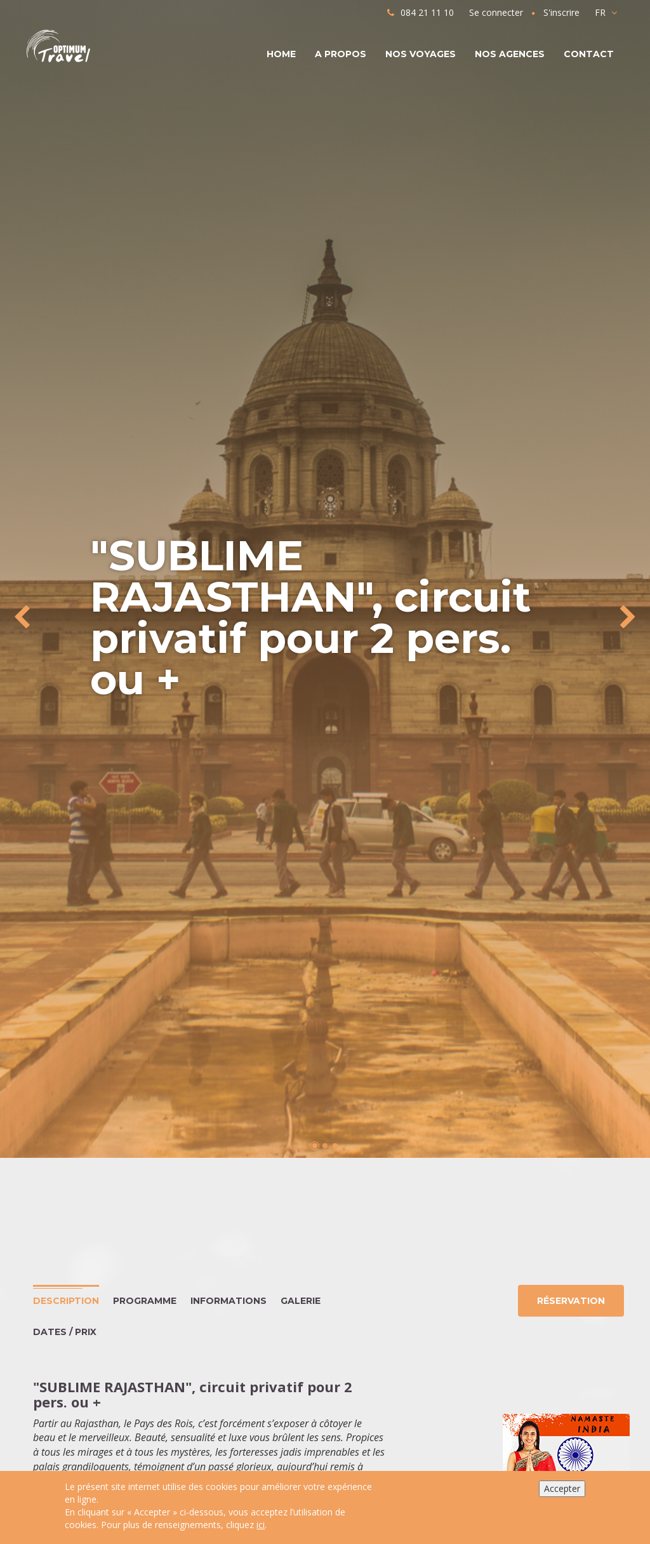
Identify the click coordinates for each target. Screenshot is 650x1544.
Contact (589, 54)
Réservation (570, 1300)
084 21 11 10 (420, 12)
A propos (340, 54)
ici (260, 1525)
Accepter (562, 1488)
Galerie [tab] (301, 1300)
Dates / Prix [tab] (64, 1332)
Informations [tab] (228, 1300)
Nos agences (510, 54)
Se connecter (496, 12)
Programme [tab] (144, 1300)
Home (281, 54)
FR (606, 12)
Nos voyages (420, 54)
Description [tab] (66, 1300)
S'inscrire (561, 12)
